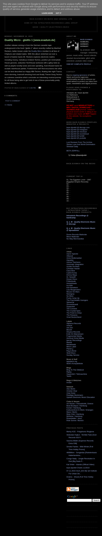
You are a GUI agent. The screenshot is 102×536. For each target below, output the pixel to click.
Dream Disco (72, 279)
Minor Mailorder (73, 237)
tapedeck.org (72, 361)
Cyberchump (72, 273)
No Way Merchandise (75, 239)
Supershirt (71, 306)
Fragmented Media (74, 336)
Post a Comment (12, 101)
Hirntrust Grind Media (75, 338)
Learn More (47, 13)
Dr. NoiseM (71, 277)
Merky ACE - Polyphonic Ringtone (80, 432)
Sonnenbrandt (72, 304)
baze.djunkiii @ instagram (77, 130)
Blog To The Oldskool (75, 370)
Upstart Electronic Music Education (81, 397)
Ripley (69, 372)
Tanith (69, 376)
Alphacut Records (74, 323)
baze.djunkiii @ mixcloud (77, 132)
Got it (58, 13)
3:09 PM (32, 88)
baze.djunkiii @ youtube (76, 138)
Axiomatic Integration (75, 264)
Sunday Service (73, 355)
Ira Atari (70, 285)
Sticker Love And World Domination (81, 144)
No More (70, 296)
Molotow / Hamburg (74, 416)
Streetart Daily (72, 146)
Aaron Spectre (72, 254)
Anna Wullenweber (74, 258)
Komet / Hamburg (74, 408)
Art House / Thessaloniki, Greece (80, 404)
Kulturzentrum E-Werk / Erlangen (80, 410)
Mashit (69, 342)
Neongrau (71, 294)
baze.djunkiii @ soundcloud (78, 134)
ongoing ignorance (79, 75)
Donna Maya (72, 275)
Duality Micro (36, 51)
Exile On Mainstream (75, 334)
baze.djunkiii (86, 39)
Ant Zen (70, 328)
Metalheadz (71, 344)
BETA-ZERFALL (73, 151)
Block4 (69, 330)
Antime (69, 325)
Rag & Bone (71, 351)
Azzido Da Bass (73, 266)
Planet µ (70, 349)
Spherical (70, 302)
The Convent (72, 309)
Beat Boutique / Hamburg (77, 406)
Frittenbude (71, 281)
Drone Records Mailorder (77, 234)
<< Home (8, 105)
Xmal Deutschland (74, 317)
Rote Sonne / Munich (75, 420)
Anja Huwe (71, 393)
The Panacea (72, 315)
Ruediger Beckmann (75, 395)
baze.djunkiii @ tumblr (76, 136)
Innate (69, 382)
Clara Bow (71, 271)
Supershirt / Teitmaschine (77, 374)
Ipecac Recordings (74, 340)
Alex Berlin (71, 389)
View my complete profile (79, 64)
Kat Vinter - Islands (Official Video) (80, 464)
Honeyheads (72, 283)
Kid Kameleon (72, 287)
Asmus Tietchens (73, 262)
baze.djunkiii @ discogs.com (78, 127)
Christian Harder (73, 269)
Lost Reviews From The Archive (79, 142)
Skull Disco (71, 353)
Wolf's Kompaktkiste (75, 363)
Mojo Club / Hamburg (75, 414)
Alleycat (70, 256)
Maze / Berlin (72, 412)
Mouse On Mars (73, 292)
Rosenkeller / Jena (74, 418)
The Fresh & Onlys (74, 313)
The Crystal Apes (73, 311)
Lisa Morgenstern (74, 290)
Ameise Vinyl (72, 391)
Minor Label (71, 347)
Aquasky (70, 260)
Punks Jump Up (73, 298)
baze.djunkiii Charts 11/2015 (78, 468)
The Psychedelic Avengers (77, 300)
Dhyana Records (73, 332)
